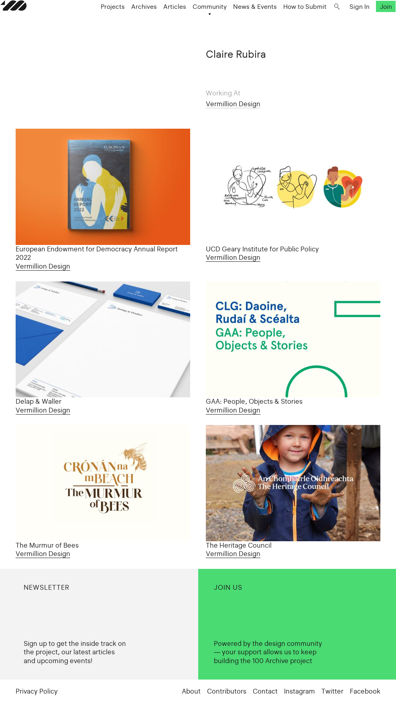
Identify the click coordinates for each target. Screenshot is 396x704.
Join (370, 24)
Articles (180, 24)
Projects (119, 24)
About (191, 691)
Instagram (299, 691)
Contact (265, 691)
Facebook (365, 691)
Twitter (332, 691)
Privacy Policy (37, 691)
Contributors (226, 691)
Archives (150, 24)
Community (216, 24)
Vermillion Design (233, 104)
